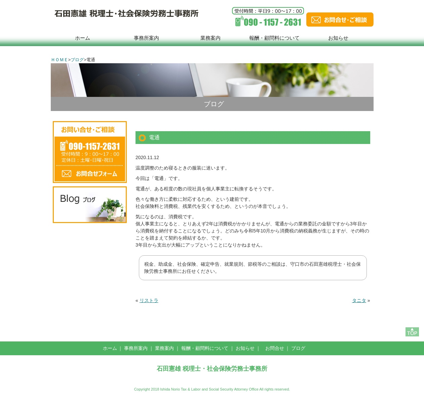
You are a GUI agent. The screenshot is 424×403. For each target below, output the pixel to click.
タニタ (359, 300)
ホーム (82, 38)
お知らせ (338, 38)
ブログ (77, 59)
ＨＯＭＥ (59, 59)
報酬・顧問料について (274, 38)
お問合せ (274, 348)
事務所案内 (146, 38)
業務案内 (210, 38)
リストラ (149, 300)
